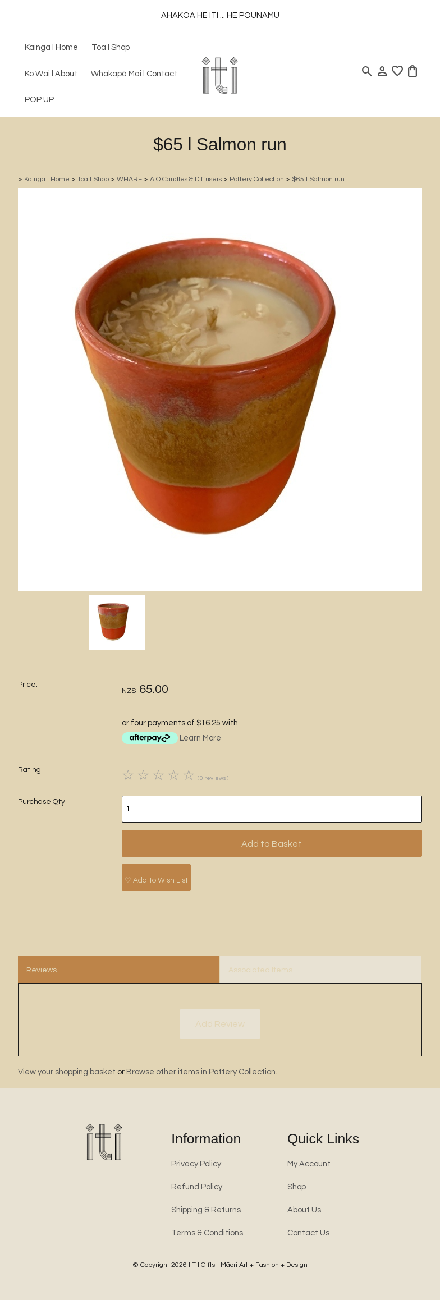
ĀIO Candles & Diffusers (186, 179)
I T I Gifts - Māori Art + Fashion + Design (248, 1265)
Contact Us (308, 1233)
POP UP (39, 99)
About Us (304, 1210)
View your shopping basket (67, 1072)
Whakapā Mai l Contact (134, 74)
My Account (309, 1164)
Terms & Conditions (207, 1233)
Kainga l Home (51, 47)
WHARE (129, 179)
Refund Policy (196, 1187)
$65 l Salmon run (318, 179)
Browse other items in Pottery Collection (201, 1072)
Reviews (41, 970)
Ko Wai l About (51, 74)
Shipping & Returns (206, 1210)
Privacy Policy (196, 1164)
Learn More (200, 738)
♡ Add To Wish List (156, 880)
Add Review (220, 1023)
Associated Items (260, 970)
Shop (296, 1187)
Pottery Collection (257, 179)
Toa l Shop (110, 47)
